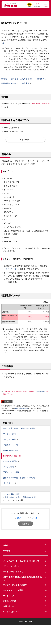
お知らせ (6, 545)
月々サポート (8, 483)
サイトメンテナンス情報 (25, 590)
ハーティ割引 (8, 467)
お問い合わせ (8, 606)
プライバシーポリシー (12, 566)
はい (19, 518)
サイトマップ (8, 596)
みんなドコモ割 (9, 439)
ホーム (6, 494)
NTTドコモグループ (25, 612)
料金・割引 (8, 423)
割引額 (4, 79)
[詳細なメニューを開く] (45, 5)
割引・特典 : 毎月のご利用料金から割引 (19, 428)
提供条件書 (41, 391)
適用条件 (40, 79)
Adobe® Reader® (21, 408)
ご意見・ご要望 (9, 601)
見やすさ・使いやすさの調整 (15, 585)
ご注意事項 (24, 83)
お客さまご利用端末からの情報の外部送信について (23, 578)
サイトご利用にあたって (13, 572)
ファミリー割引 (12, 269)
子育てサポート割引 (11, 472)
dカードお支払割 (10, 461)
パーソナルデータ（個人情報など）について (21, 561)
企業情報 (6, 551)
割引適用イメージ (8, 83)
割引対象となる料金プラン (22, 79)
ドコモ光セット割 (10, 445)
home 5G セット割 (10, 450)
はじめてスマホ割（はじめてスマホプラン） (21, 478)
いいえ (34, 518)
